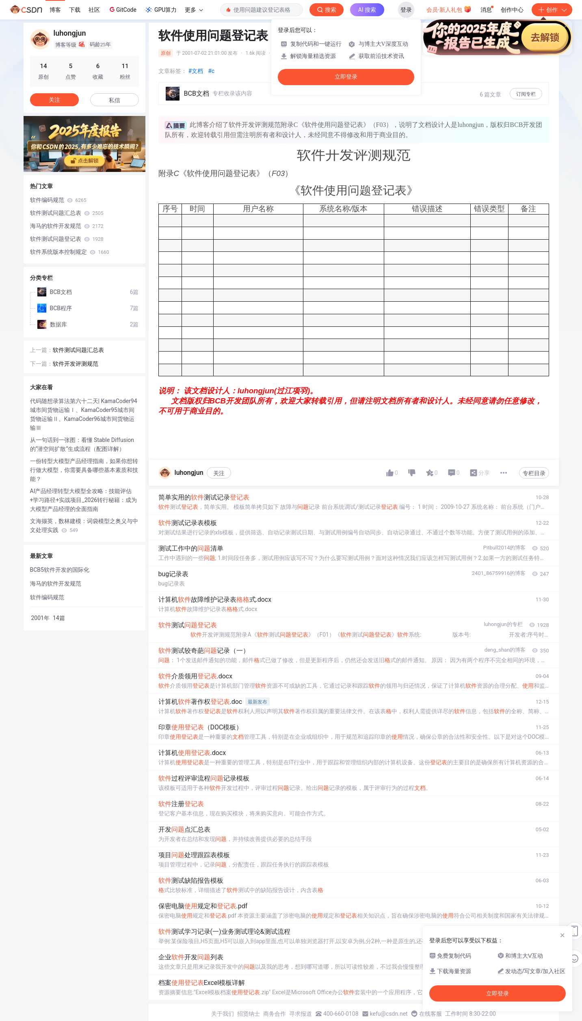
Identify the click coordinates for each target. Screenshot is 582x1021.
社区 (94, 9)
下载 (74, 9)
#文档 (195, 71)
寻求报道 (300, 1013)
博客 (55, 9)
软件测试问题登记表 (67, 239)
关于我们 (222, 1013)
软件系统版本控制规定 (69, 252)
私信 (114, 100)
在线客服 (430, 1013)
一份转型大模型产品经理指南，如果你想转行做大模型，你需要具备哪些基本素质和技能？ (84, 470)
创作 (552, 9)
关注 (219, 473)
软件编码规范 (58, 200)
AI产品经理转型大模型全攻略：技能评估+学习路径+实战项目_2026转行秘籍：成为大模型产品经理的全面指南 (83, 500)
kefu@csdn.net (389, 1013)
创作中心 (512, 9)
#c (211, 71)
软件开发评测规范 (75, 363)
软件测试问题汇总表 (67, 213)
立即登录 (346, 77)
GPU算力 (161, 10)
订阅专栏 (526, 94)
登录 (406, 9)
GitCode (122, 9)
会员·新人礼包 (449, 9)
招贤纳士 (248, 1013)
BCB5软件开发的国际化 (59, 569)
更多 (194, 9)
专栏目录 (534, 473)
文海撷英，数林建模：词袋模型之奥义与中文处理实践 (84, 525)
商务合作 (274, 1013)
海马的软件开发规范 (67, 226)
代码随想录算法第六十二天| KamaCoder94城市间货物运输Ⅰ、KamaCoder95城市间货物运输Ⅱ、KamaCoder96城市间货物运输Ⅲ (83, 414)
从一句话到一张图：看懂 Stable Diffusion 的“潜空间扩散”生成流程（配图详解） (82, 444)
